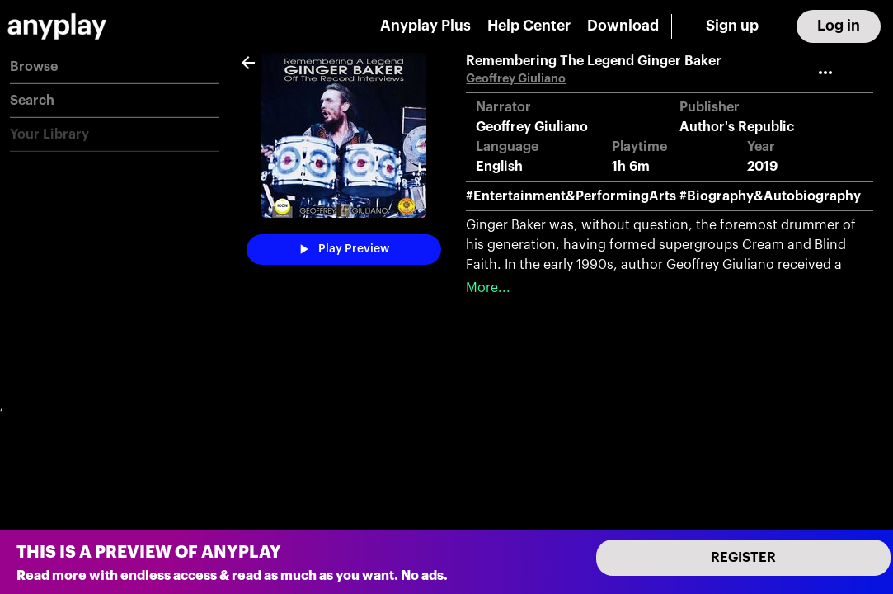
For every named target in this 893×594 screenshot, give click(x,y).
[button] (114, 67)
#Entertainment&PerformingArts (571, 196)
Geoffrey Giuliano (516, 79)
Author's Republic (736, 127)
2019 (762, 166)
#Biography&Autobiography (770, 196)
